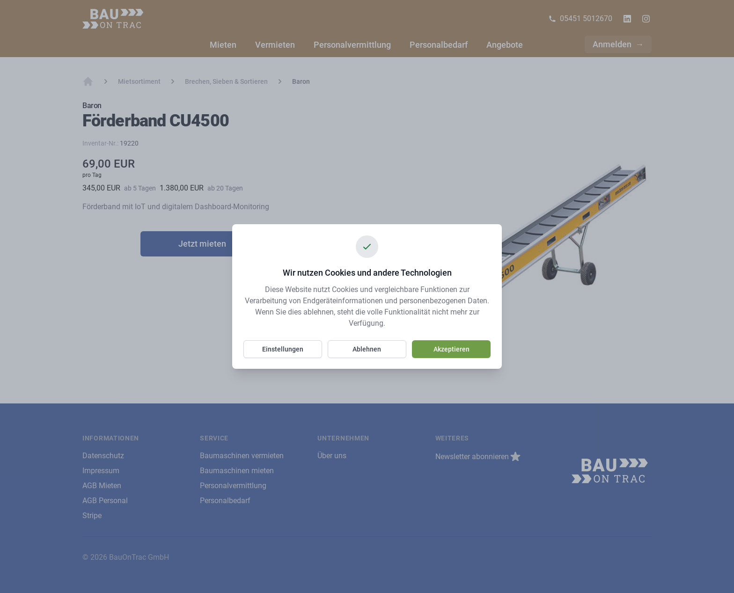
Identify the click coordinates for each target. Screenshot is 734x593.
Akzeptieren (451, 349)
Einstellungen (282, 349)
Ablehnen (367, 349)
